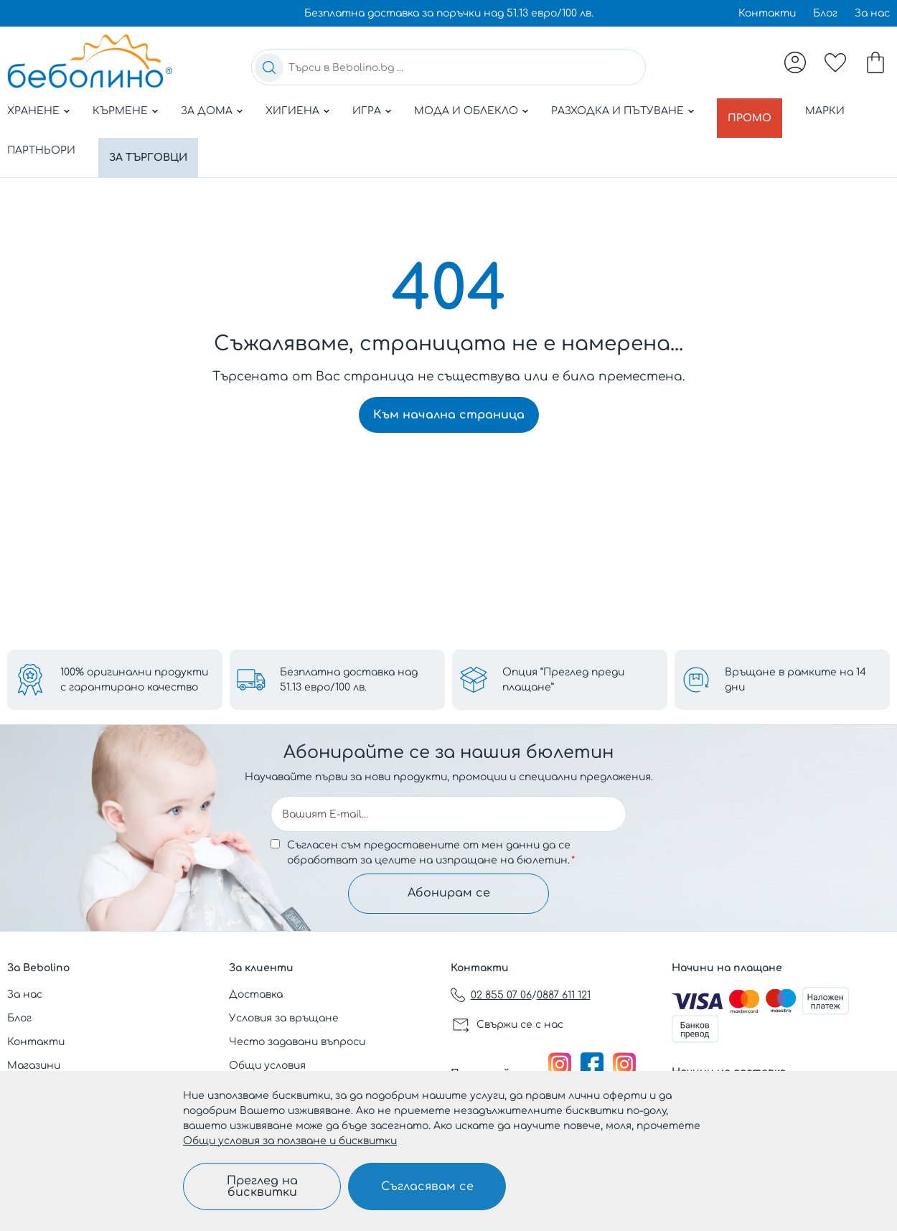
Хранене (33, 111)
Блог (825, 13)
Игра (366, 111)
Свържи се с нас (519, 1024)
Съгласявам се (427, 1186)
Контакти (767, 13)
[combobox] (448, 67)
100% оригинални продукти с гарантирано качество (134, 677)
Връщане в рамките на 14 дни (795, 677)
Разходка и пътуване (617, 111)
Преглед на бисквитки (262, 1186)
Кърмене (120, 111)
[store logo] (89, 61)
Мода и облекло (466, 111)
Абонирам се (449, 892)
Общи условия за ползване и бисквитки (290, 1141)
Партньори (41, 142)
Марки (831, 111)
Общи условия (267, 1065)
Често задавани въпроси (297, 1041)
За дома (207, 111)
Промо (752, 111)
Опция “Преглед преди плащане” (563, 677)
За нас (872, 13)
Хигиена (292, 111)
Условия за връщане (284, 1018)
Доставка (256, 994)
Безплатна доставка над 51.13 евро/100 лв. (349, 677)
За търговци (152, 142)
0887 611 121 (564, 995)
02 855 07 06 (501, 995)
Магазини (33, 1065)
